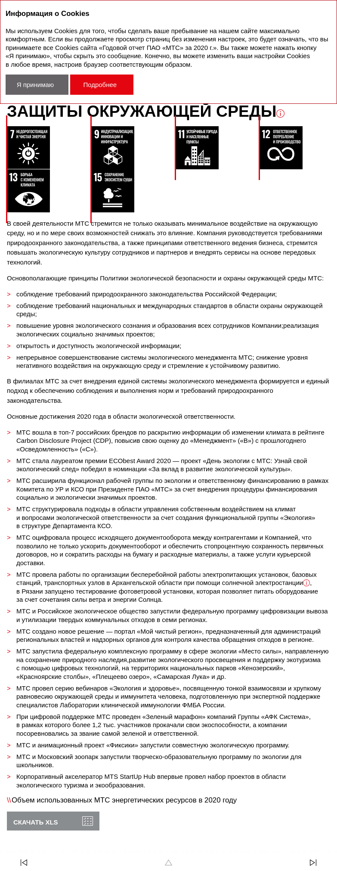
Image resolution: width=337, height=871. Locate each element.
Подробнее (100, 84)
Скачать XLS (35, 822)
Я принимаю (35, 84)
